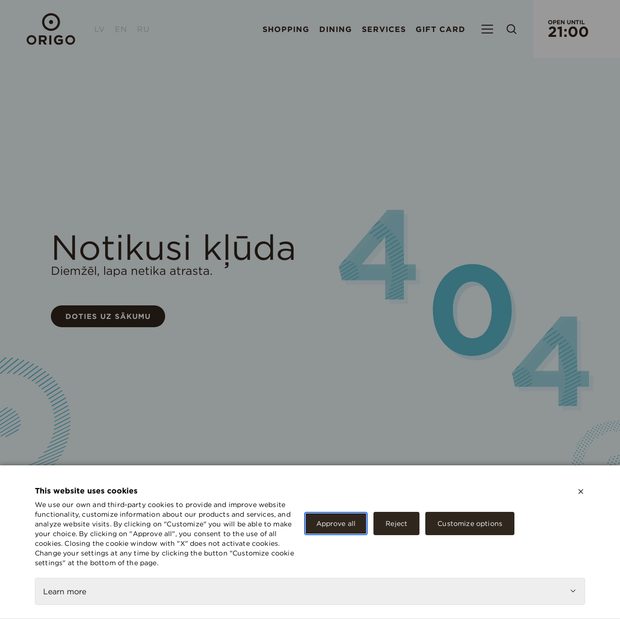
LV (99, 29)
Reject (396, 523)
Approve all (336, 523)
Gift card (440, 29)
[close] (580, 491)
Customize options (469, 523)
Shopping (286, 29)
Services (384, 29)
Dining (335, 29)
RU (143, 29)
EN (121, 29)
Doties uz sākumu (108, 316)
